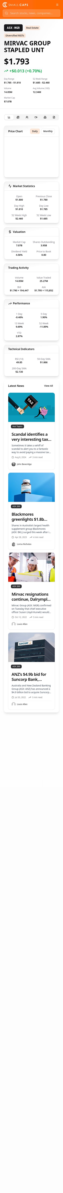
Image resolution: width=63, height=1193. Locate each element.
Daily (35, 131)
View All (48, 385)
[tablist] (31, 117)
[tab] (9, 117)
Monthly (48, 131)
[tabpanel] (31, 419)
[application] (31, 158)
